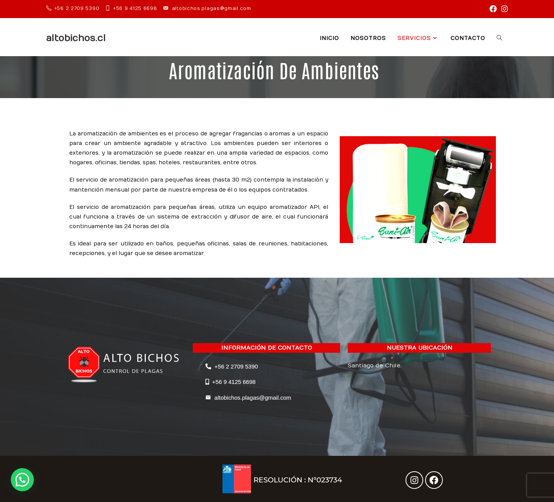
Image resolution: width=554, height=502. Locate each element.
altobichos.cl (76, 38)
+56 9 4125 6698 (230, 382)
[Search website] (499, 38)
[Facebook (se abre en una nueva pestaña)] (493, 9)
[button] (22, 479)
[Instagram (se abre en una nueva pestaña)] (503, 9)
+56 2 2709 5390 (231, 366)
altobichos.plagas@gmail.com (248, 397)
